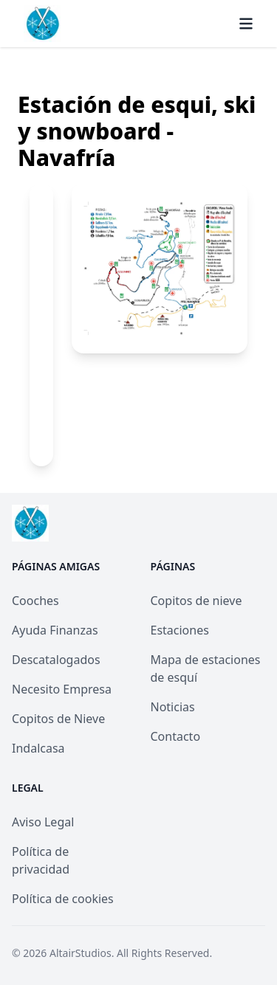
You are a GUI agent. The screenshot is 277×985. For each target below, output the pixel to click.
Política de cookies (63, 899)
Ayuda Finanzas (55, 630)
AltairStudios (80, 953)
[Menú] (246, 23)
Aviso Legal (43, 822)
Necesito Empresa (62, 689)
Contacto (176, 736)
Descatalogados (56, 660)
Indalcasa (38, 748)
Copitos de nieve (196, 600)
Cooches (35, 600)
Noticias (173, 707)
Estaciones (180, 630)
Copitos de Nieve (58, 719)
